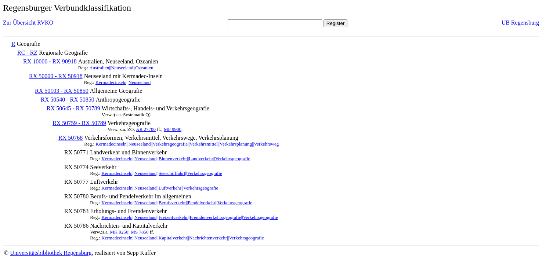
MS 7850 (139, 232)
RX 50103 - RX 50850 (61, 91)
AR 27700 (146, 129)
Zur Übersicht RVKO (28, 22)
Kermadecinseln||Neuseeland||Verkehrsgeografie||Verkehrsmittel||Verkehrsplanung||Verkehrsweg (187, 144)
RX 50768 (70, 138)
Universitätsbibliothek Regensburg (50, 253)
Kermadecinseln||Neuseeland (123, 82)
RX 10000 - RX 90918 (50, 61)
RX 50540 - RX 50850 (67, 99)
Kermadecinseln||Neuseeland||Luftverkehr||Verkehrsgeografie (159, 188)
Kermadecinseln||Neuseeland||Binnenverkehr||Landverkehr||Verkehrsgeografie (175, 158)
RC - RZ (27, 53)
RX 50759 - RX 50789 (79, 123)
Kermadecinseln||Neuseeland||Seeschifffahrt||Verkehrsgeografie (161, 173)
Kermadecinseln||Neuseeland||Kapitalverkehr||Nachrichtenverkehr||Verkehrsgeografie (182, 238)
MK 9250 (119, 232)
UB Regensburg (520, 22)
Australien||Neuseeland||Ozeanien (121, 67)
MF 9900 (172, 129)
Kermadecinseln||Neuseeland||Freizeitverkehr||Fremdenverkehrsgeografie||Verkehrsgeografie (189, 217)
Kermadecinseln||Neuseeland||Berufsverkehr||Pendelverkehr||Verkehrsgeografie (176, 202)
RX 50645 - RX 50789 (73, 108)
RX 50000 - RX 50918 (56, 76)
